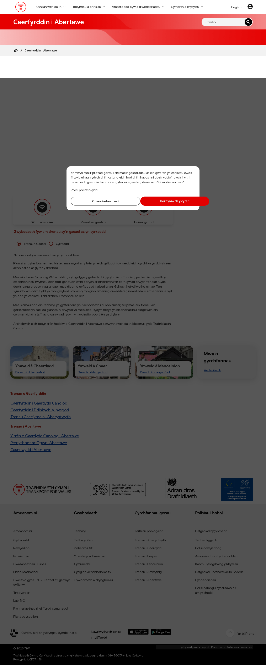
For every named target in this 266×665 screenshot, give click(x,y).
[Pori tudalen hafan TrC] (20, 8)
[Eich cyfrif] (250, 7)
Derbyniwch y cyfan (165, 201)
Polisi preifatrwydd (84, 190)
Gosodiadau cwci (100, 201)
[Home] (15, 50)
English (236, 7)
